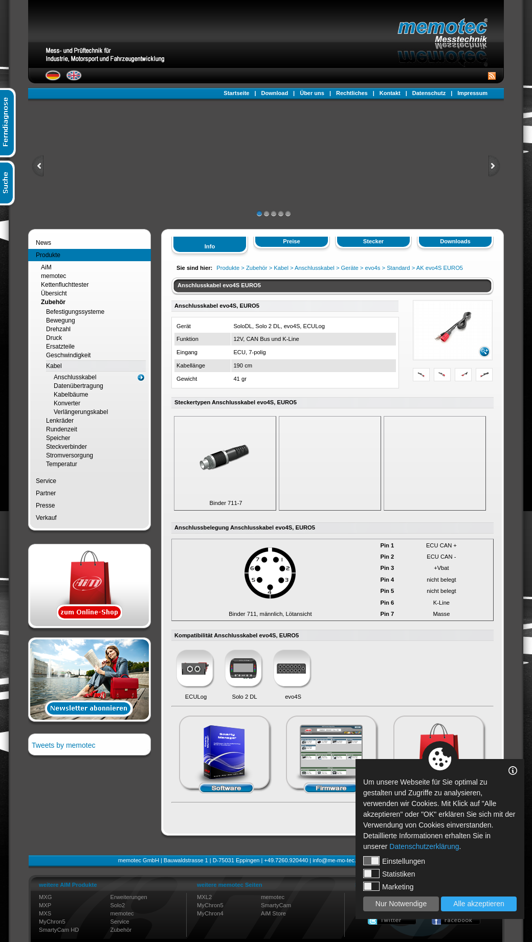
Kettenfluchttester (64, 284)
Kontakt (390, 93)
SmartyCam (276, 905)
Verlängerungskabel (81, 412)
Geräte (350, 268)
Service (46, 481)
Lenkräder (60, 420)
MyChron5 (52, 921)
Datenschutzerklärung (424, 846)
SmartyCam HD (59, 930)
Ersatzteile (60, 346)
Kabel (54, 366)
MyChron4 (210, 913)
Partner (46, 493)
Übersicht (54, 293)
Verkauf (46, 517)
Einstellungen (394, 860)
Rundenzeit (61, 429)
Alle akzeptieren (478, 904)
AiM (46, 267)
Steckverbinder (66, 446)
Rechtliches (352, 93)
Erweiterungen (128, 897)
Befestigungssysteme (75, 311)
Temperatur (61, 464)
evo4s (373, 268)
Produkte (48, 255)
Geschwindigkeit (68, 355)
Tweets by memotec (64, 745)
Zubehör (53, 302)
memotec (53, 276)
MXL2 (204, 897)
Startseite (236, 93)
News (43, 242)
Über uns (312, 93)
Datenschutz (429, 93)
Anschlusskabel (75, 377)
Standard (398, 268)
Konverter (67, 403)
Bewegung (60, 320)
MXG (45, 897)
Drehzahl (58, 329)
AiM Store (273, 913)
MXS (45, 913)
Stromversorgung (69, 455)
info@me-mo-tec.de (337, 860)
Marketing (388, 886)
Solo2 (117, 905)
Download (275, 93)
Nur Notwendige (401, 904)
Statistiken (389, 873)
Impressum (472, 93)
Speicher (58, 438)
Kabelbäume (71, 394)
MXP (45, 905)
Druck (54, 337)
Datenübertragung (78, 385)
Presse (45, 505)
